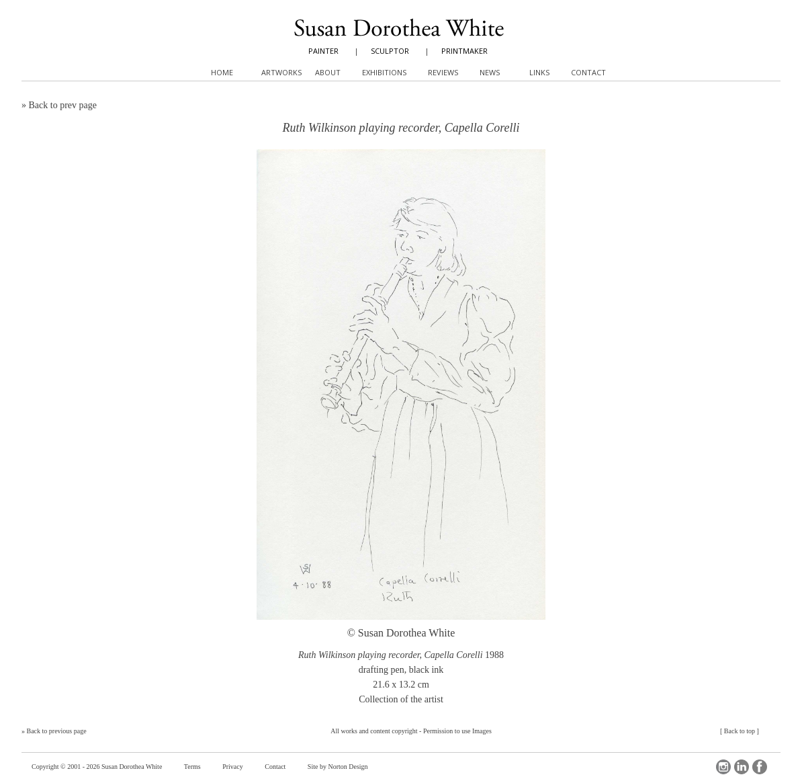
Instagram (723, 766)
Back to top (739, 731)
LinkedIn (741, 766)
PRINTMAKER (464, 51)
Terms (192, 766)
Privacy (232, 766)
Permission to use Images (457, 731)
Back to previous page (57, 731)
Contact (275, 766)
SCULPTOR (390, 51)
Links (539, 72)
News (490, 72)
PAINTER (323, 51)
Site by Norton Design (338, 766)
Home (222, 72)
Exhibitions (384, 72)
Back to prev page (63, 105)
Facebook (759, 766)
